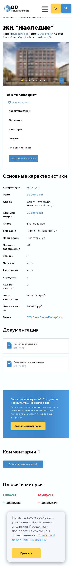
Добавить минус (47, 502)
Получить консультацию (28, 426)
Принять (26, 553)
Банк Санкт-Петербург (48, 317)
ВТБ (29, 317)
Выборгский (20, 33)
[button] (22, 80)
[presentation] (54, 80)
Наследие (33, 187)
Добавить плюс (12, 502)
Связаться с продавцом (23, 158)
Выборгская (45, 33)
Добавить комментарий (23, 464)
